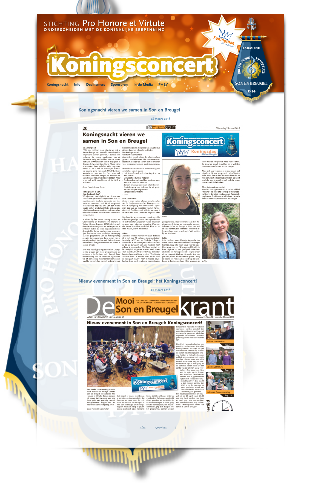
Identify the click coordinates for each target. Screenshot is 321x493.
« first (142, 427)
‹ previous (161, 427)
